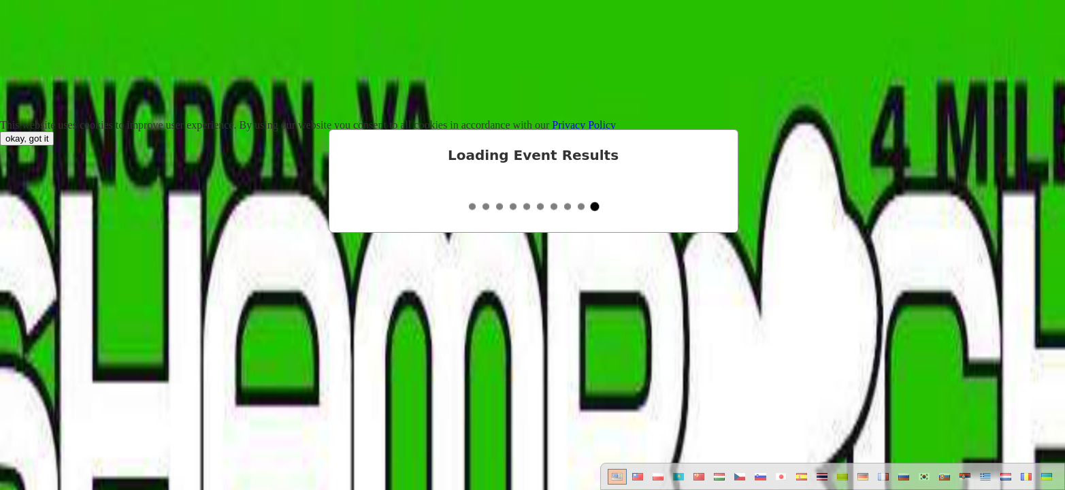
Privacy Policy (584, 125)
